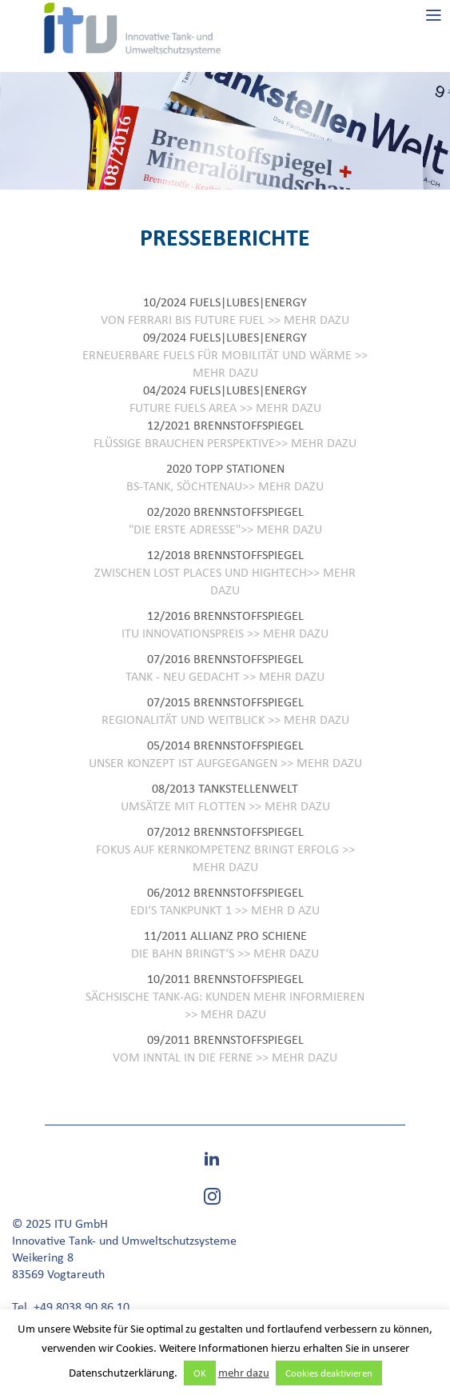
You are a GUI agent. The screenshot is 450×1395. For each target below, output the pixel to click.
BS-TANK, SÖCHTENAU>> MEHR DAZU (225, 486)
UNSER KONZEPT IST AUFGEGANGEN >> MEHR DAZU (225, 762)
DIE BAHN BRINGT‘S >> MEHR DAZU (225, 953)
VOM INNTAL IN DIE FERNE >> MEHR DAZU (225, 1057)
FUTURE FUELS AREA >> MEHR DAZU (225, 407)
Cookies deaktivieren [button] (328, 1373)
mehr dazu (243, 1372)
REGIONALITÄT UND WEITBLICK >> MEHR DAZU (225, 719)
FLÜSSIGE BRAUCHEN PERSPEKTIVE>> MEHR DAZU (225, 442)
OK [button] (199, 1373)
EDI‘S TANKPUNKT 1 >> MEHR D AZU (225, 909)
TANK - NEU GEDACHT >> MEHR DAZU (225, 676)
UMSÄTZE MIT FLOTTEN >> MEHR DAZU (225, 805)
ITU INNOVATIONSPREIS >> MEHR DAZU (225, 633)
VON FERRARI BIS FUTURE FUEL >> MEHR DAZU (225, 319)
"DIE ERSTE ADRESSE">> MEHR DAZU (225, 529)
